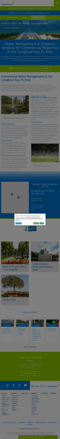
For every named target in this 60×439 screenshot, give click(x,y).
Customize (18, 223)
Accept (42, 223)
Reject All (36, 223)
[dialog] (30, 219)
